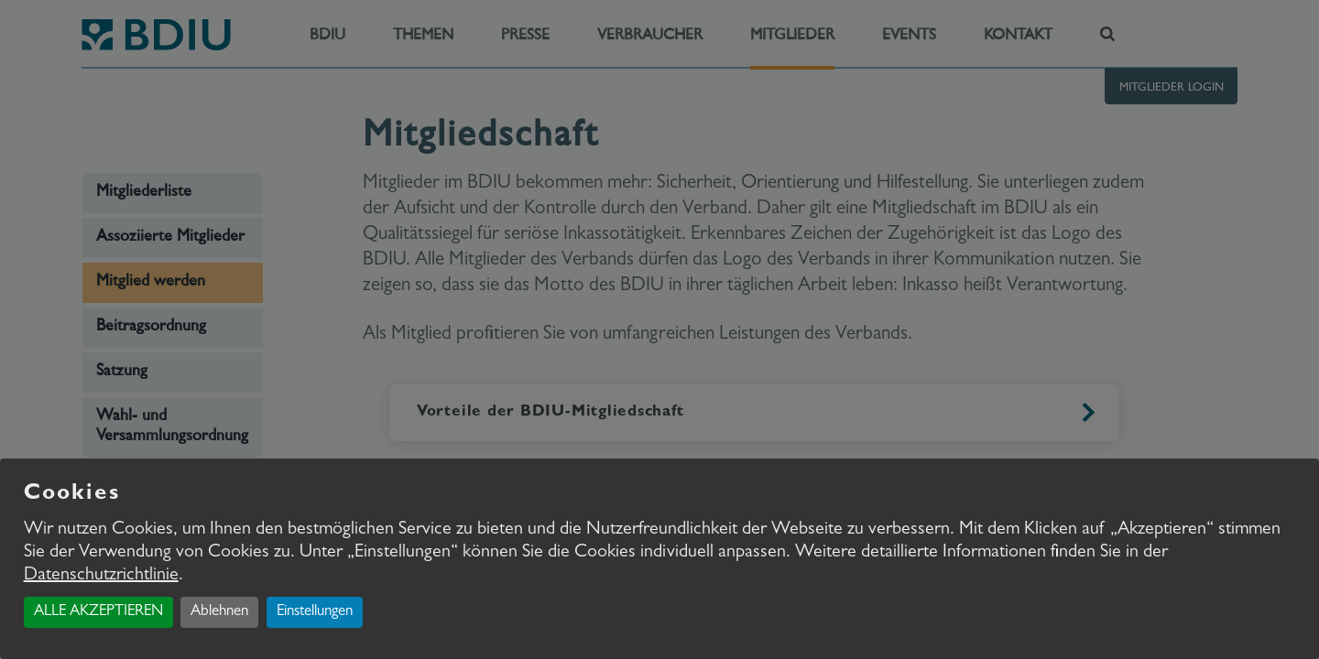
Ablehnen (219, 612)
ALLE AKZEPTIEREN (98, 612)
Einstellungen (315, 612)
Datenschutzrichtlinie (101, 576)
